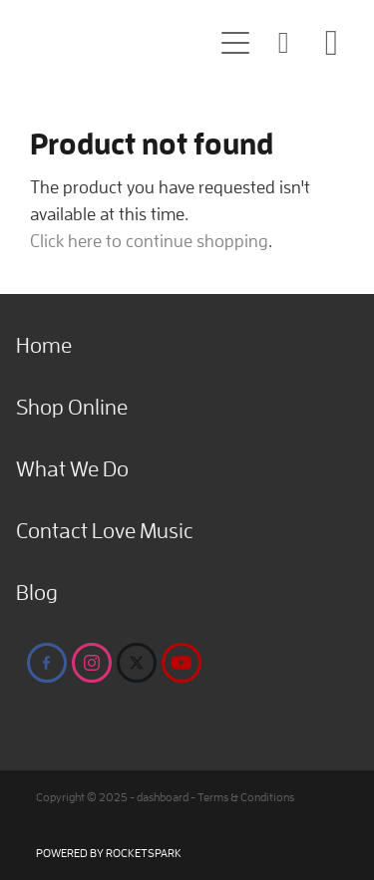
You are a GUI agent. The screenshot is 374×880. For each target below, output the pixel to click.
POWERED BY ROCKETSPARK (109, 852)
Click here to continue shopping (149, 240)
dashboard (162, 796)
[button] (235, 43)
